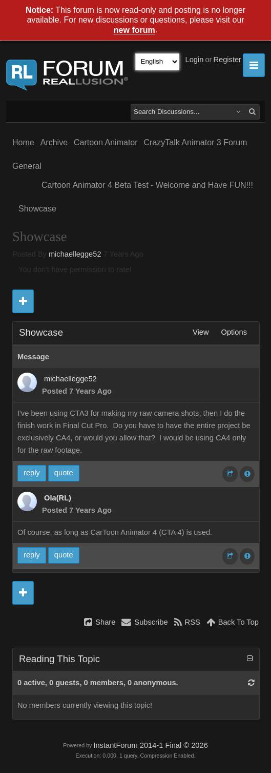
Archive (54, 142)
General (26, 166)
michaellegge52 (75, 254)
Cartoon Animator (106, 142)
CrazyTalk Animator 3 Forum (195, 142)
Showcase (37, 208)
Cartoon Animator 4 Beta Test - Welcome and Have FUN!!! (147, 185)
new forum (134, 30)
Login (194, 59)
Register (227, 59)
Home (23, 142)
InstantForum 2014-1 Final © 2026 (150, 745)
